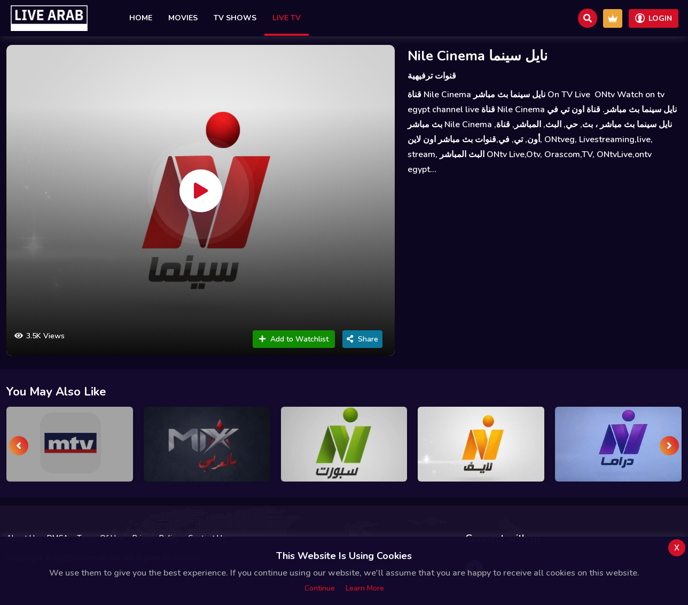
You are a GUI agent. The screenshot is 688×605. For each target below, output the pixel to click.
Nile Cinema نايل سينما (478, 55)
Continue (319, 588)
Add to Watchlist (294, 339)
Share (362, 339)
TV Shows (235, 18)
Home (140, 18)
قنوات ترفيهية (432, 76)
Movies (183, 18)
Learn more (365, 588)
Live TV (286, 18)
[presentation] (18, 445)
